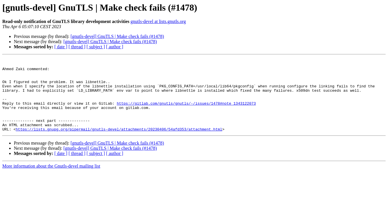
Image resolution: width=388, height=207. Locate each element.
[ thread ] (76, 46)
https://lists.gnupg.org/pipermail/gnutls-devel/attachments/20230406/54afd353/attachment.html (119, 143)
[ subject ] (96, 46)
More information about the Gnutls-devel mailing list (51, 180)
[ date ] (60, 46)
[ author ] (114, 46)
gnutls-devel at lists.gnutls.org (158, 21)
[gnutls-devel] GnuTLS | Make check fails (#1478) (117, 36)
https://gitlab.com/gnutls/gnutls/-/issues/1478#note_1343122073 (186, 112)
